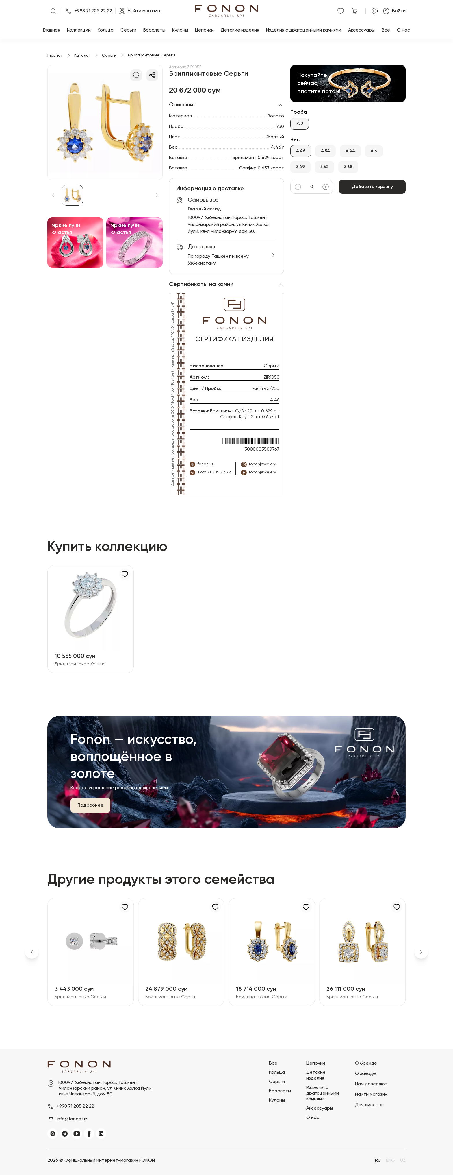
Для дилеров (369, 1105)
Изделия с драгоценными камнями (303, 30)
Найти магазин (371, 1094)
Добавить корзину (372, 187)
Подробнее (90, 805)
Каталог (82, 56)
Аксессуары (361, 30)
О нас (403, 30)
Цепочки (204, 30)
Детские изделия (240, 30)
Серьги (128, 30)
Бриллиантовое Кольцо (80, 664)
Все (386, 30)
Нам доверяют (371, 1084)
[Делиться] (152, 75)
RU (378, 1160)
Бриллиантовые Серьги (80, 997)
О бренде (366, 1063)
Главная (51, 30)
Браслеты (154, 30)
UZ (403, 1160)
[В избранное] (136, 75)
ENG (390, 1160)
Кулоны (180, 30)
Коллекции (79, 30)
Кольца (106, 30)
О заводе (365, 1073)
